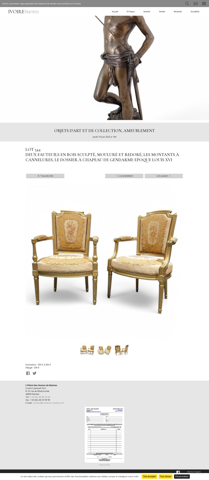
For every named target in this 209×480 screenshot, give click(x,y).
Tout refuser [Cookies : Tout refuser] (165, 476)
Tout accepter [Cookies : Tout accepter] (149, 476)
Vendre (162, 11)
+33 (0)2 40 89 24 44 (40, 397)
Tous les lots (45, 175)
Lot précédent (124, 175)
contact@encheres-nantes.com (48, 402)
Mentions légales (194, 472)
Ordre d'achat (104, 465)
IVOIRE (23, 12)
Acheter (146, 11)
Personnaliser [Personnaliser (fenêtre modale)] (181, 476)
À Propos (131, 11)
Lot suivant (164, 175)
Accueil (115, 11)
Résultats (178, 11)
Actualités (195, 11)
